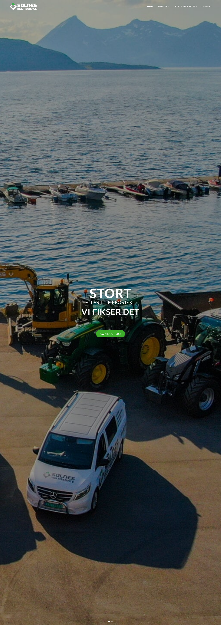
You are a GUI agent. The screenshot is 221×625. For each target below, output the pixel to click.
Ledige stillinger (185, 6)
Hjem (150, 6)
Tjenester (163, 6)
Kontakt (206, 6)
